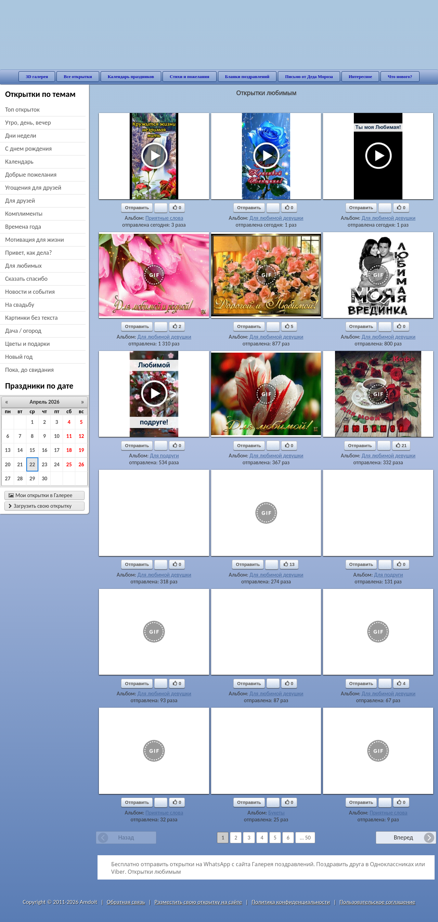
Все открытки (78, 76)
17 (57, 450)
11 (69, 436)
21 (20, 464)
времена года (23, 226)
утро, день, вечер (28, 122)
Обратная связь (126, 902)
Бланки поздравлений (247, 76)
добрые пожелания (30, 174)
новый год (19, 357)
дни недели (20, 135)
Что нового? (400, 76)
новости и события (30, 291)
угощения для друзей (33, 187)
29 (32, 478)
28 (20, 478)
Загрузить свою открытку (40, 506)
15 (32, 450)
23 (44, 464)
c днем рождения (28, 148)
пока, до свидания (29, 370)
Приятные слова (164, 218)
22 (32, 464)
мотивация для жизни (34, 239)
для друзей (20, 200)
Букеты (276, 812)
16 (44, 450)
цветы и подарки (27, 344)
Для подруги (164, 455)
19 (81, 450)
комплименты (23, 213)
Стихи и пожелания (189, 76)
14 (20, 450)
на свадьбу (19, 304)
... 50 (305, 837)
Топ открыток (22, 109)
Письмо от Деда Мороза (309, 76)
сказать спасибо (26, 278)
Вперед (403, 837)
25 (69, 464)
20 (7, 464)
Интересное (360, 76)
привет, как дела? (28, 252)
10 (57, 436)
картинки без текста (31, 317)
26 (81, 464)
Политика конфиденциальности (291, 902)
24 (57, 464)
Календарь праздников (131, 76)
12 (81, 436)
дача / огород (23, 330)
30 (44, 478)
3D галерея (37, 76)
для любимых (23, 265)
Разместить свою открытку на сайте (198, 902)
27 (7, 478)
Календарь (19, 161)
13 (7, 450)
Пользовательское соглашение (377, 902)
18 (69, 450)
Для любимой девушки (276, 218)
